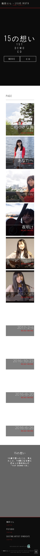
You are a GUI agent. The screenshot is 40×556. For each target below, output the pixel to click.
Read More (27, 133)
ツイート (9, 525)
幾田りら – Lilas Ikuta (15, 3)
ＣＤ (28, 58)
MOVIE (12, 58)
